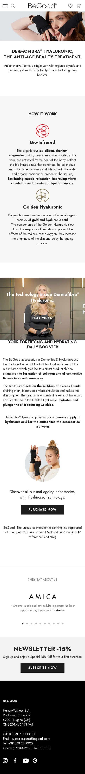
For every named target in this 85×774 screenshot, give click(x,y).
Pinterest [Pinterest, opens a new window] (35, 765)
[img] (13, 6)
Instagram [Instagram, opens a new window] (5, 765)
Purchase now (42, 511)
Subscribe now (42, 667)
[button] (22, 623)
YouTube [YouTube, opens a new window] (25, 765)
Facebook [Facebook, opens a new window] (15, 765)
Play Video (42, 318)
